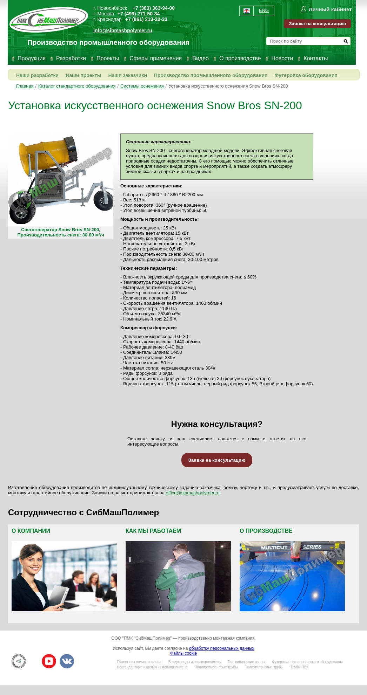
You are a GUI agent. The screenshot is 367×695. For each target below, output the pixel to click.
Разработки (71, 58)
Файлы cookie (183, 653)
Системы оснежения (142, 86)
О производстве (240, 58)
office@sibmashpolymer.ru (193, 492)
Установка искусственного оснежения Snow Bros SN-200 (228, 86)
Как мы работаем (153, 531)
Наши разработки (37, 75)
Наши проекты (83, 75)
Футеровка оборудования (305, 75)
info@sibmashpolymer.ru (122, 30)
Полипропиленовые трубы (216, 667)
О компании (31, 531)
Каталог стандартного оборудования (76, 86)
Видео (200, 58)
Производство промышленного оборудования (211, 75)
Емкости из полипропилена (139, 662)
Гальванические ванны (246, 662)
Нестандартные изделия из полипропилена (152, 667)
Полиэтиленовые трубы (264, 667)
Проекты (107, 58)
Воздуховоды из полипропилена (194, 662)
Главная (24, 86)
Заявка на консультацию (317, 23)
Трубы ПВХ (300, 667)
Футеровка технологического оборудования (307, 662)
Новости (282, 58)
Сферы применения (155, 58)
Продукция (32, 58)
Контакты (315, 58)
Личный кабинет (330, 9)
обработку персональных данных (221, 648)
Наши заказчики (127, 75)
